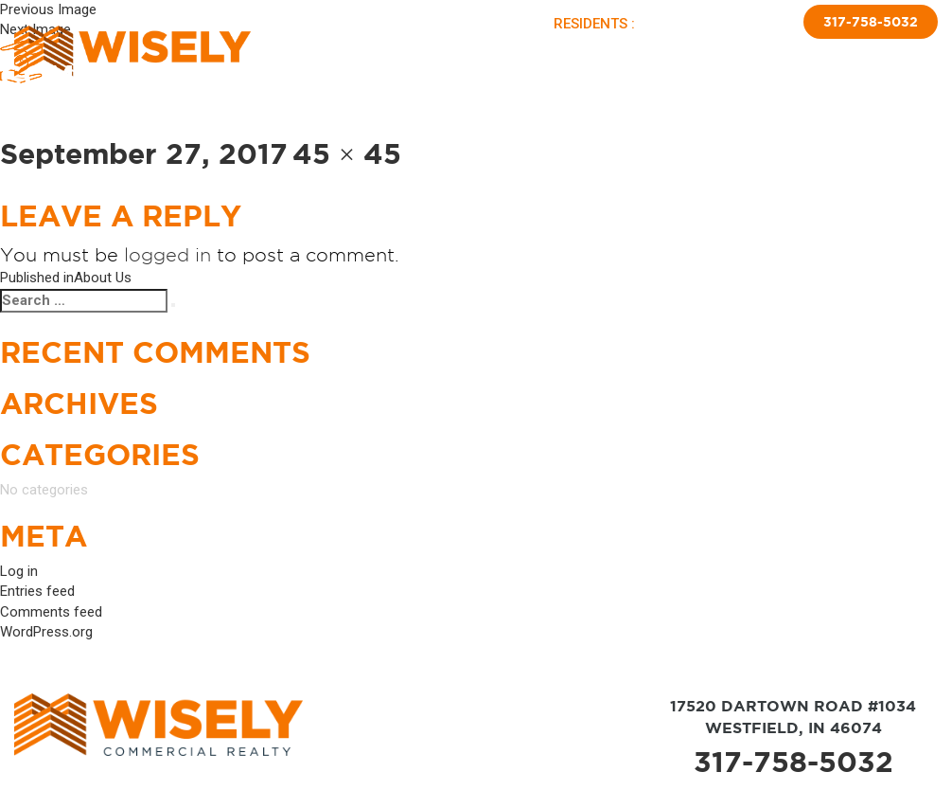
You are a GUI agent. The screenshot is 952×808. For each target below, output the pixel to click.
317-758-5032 (870, 21)
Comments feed (51, 611)
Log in (19, 571)
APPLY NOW (750, 23)
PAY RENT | (677, 23)
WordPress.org (46, 631)
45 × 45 (346, 153)
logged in (167, 254)
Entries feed (37, 591)
